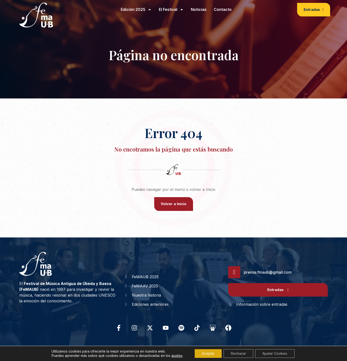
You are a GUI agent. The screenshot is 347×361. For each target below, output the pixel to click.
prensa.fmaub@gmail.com (268, 272)
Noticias (199, 9)
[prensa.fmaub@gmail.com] (234, 272)
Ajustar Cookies (274, 353)
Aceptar (208, 353)
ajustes (176, 356)
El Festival (171, 9)
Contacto (223, 9)
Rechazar (238, 353)
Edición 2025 (136, 9)
